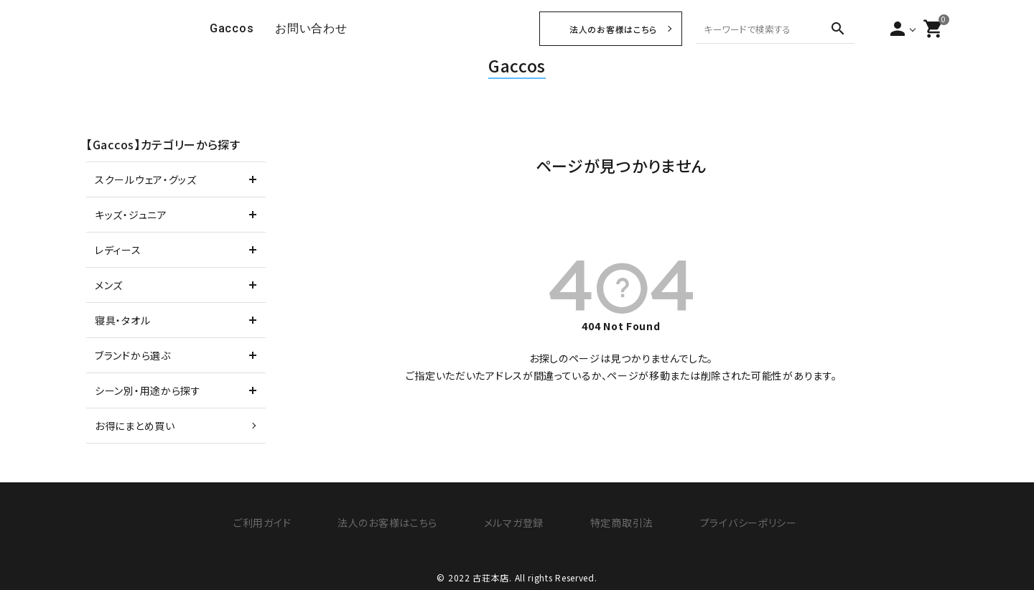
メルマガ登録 (510, 522)
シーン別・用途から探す (148, 390)
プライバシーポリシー (730, 522)
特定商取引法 (611, 522)
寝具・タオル (122, 320)
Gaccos (517, 65)
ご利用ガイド (273, 522)
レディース (118, 250)
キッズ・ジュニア (131, 214)
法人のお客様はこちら (613, 29)
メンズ (109, 285)
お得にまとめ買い (135, 425)
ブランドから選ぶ (133, 355)
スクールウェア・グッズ (146, 179)
